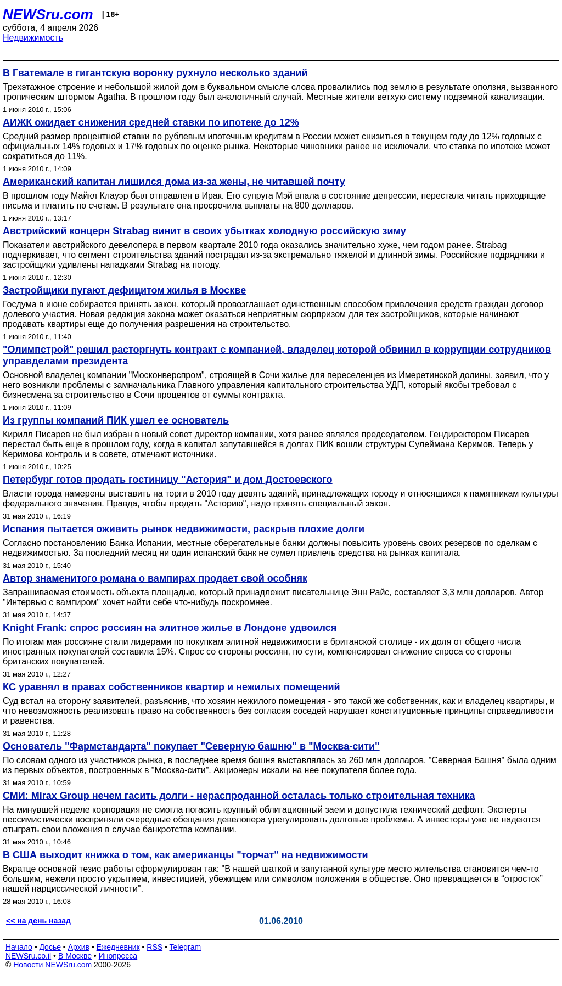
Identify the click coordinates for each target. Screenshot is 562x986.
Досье (50, 947)
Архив (78, 947)
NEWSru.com (48, 14)
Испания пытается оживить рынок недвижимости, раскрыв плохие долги (183, 528)
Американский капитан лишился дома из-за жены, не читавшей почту (174, 181)
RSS (154, 947)
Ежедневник (118, 947)
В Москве (75, 955)
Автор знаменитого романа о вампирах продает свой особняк (155, 578)
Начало (18, 947)
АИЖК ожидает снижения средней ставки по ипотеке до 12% (151, 122)
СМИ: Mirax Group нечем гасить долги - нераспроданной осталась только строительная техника (239, 795)
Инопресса (118, 955)
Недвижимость (33, 37)
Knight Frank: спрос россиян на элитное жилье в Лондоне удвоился (169, 627)
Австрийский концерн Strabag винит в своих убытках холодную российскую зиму (204, 231)
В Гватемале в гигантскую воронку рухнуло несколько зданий (155, 72)
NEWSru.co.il (28, 955)
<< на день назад (38, 920)
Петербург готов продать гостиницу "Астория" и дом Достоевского (168, 479)
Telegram (185, 947)
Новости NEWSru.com (52, 964)
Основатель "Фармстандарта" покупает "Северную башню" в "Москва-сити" (191, 746)
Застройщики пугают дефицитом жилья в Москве (124, 290)
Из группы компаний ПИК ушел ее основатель (116, 420)
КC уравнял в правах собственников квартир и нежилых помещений (171, 686)
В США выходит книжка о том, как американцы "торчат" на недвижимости (185, 854)
